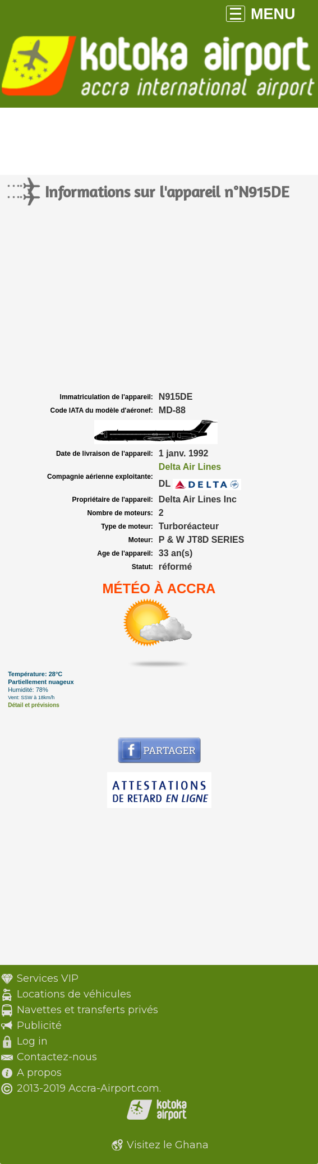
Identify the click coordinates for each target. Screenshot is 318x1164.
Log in (32, 1041)
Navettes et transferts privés (87, 1010)
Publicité (39, 1025)
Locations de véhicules (74, 994)
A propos (39, 1072)
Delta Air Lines (190, 467)
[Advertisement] (159, 305)
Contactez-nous (57, 1057)
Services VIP (48, 978)
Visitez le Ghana (168, 1145)
